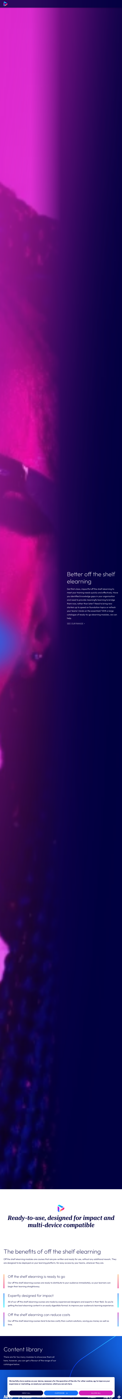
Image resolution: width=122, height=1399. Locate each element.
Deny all (26, 1393)
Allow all (96, 1393)
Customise (61, 1393)
